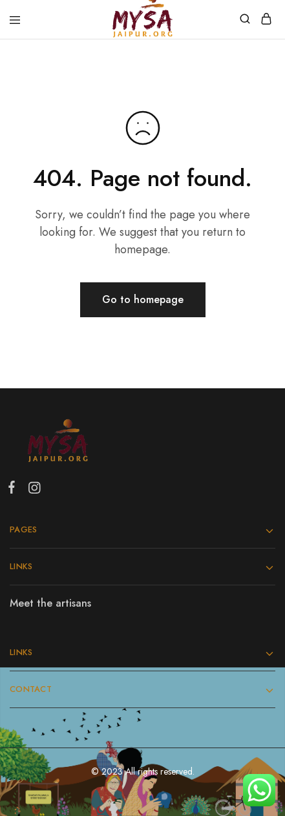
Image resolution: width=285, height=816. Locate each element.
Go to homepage (143, 299)
